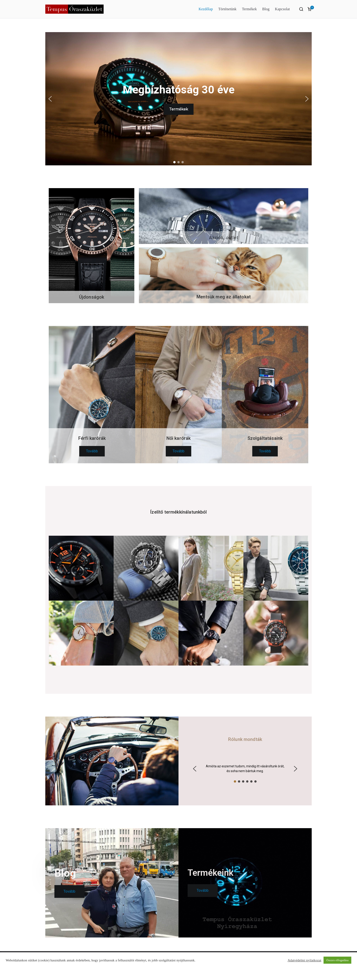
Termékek (249, 9)
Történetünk (227, 9)
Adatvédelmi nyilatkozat (304, 960)
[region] (178, 98)
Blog (266, 9)
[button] (50, 98)
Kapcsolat (282, 9)
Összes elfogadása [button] (337, 960)
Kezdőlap (206, 9)
